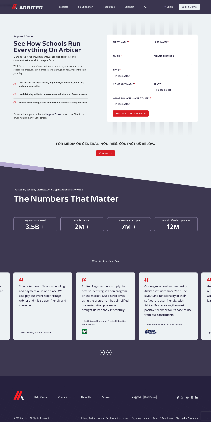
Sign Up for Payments (187, 418)
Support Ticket (53, 114)
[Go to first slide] (109, 352)
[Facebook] (178, 397)
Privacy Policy (88, 418)
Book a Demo (189, 6)
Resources (109, 6)
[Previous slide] (102, 352)
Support (129, 6)
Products (63, 6)
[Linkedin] (196, 397)
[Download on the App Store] (136, 397)
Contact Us (105, 153)
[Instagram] (192, 397)
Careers (105, 397)
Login (168, 6)
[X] (182, 397)
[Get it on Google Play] (150, 397)
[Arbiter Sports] (27, 6)
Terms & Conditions (163, 418)
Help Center (41, 397)
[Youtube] (187, 397)
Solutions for (85, 6)
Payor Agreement (141, 418)
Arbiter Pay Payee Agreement (113, 418)
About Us (86, 397)
